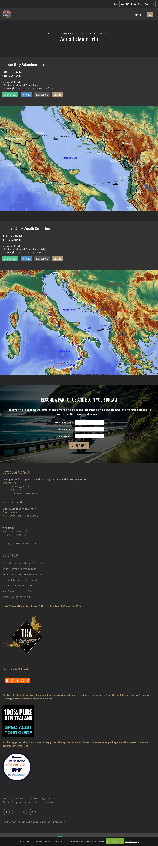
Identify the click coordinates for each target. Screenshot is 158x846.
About (116, 4)
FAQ (127, 4)
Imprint (6, 821)
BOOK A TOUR (10, 94)
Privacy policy (58, 821)
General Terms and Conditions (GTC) (31, 821)
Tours (77, 33)
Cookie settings (132, 841)
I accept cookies (115, 841)
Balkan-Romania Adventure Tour (19, 568)
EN (138, 14)
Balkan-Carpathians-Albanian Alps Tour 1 (23, 574)
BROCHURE (42, 94)
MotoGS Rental (137, 4)
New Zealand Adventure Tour (17, 591)
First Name (64, 429)
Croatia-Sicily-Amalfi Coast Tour (18, 585)
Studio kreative (46, 802)
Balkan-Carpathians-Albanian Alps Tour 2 (23, 563)
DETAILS (57, 94)
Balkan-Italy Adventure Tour (16, 596)
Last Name (64, 436)
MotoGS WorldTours (59, 33)
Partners (149, 4)
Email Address (64, 422)
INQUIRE (26, 94)
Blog (122, 4)
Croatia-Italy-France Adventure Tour (20, 580)
